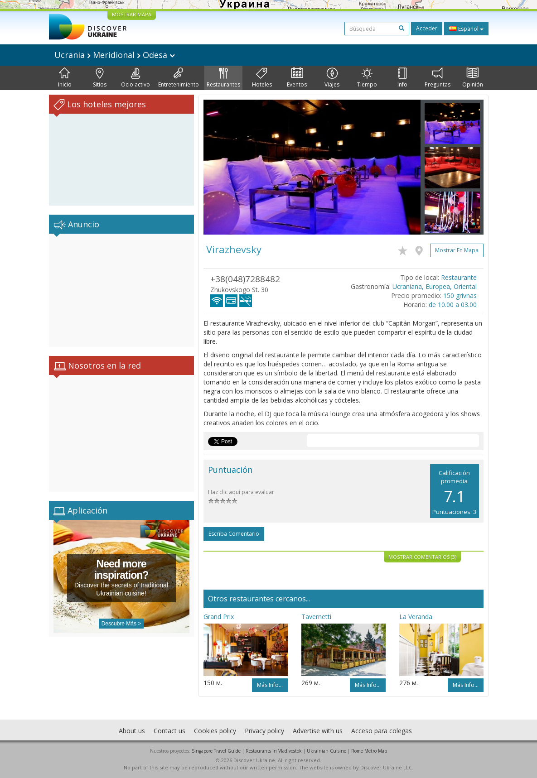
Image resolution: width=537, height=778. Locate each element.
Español (466, 28)
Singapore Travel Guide (216, 751)
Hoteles (262, 77)
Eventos (297, 77)
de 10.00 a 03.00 (453, 304)
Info (402, 77)
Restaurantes (223, 77)
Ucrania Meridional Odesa (114, 54)
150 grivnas (460, 295)
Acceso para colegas (381, 730)
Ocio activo (135, 77)
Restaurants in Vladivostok (274, 751)
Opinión (472, 77)
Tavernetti (316, 616)
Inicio (65, 77)
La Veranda (415, 616)
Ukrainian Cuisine (326, 751)
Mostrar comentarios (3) (422, 556)
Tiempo (367, 77)
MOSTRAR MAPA (131, 14)
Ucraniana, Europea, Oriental (434, 286)
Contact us (169, 730)
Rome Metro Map (369, 751)
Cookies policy (215, 730)
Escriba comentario (233, 534)
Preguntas (437, 77)
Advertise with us (318, 730)
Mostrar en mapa (457, 250)
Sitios (99, 77)
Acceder (426, 28)
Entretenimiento (178, 77)
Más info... (270, 685)
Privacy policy (264, 730)
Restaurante (459, 277)
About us (132, 730)
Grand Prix (218, 616)
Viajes (331, 77)
